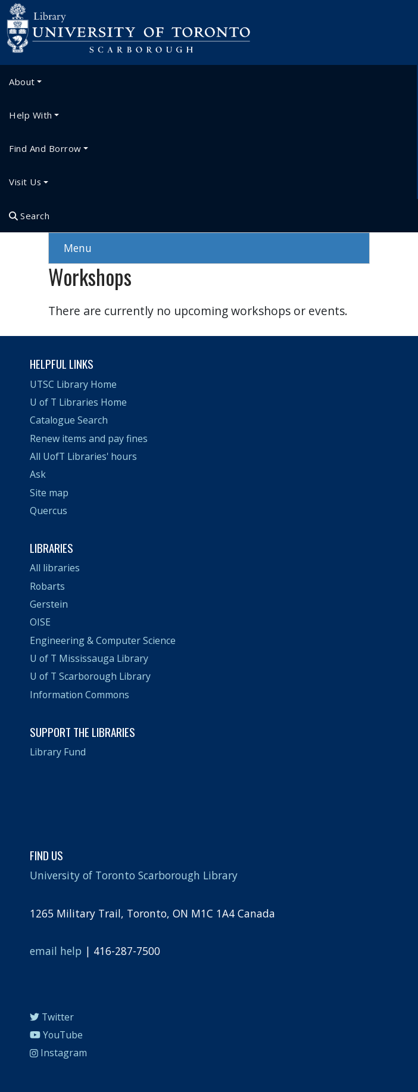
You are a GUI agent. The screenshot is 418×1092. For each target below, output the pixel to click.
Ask (38, 474)
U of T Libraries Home (78, 402)
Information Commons (79, 694)
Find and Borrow (45, 148)
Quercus (48, 510)
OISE (40, 622)
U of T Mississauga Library (89, 658)
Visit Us (25, 182)
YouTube (56, 1034)
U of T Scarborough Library (90, 676)
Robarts (47, 586)
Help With (30, 115)
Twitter (52, 1016)
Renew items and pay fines (89, 438)
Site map (49, 492)
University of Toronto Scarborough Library (134, 875)
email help (56, 951)
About (22, 82)
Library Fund (58, 751)
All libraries (55, 567)
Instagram (58, 1052)
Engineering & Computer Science (103, 640)
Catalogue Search (69, 420)
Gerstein (49, 604)
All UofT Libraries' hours (83, 456)
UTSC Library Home (73, 384)
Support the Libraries (82, 731)
